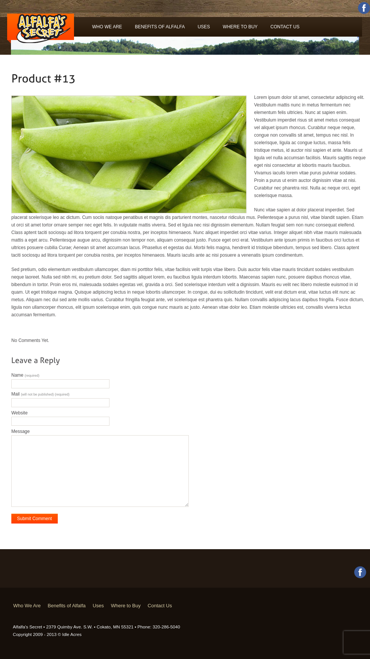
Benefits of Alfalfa (160, 26)
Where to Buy (240, 26)
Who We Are (107, 26)
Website (19, 413)
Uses (203, 26)
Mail (40, 394)
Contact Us (284, 26)
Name (25, 375)
